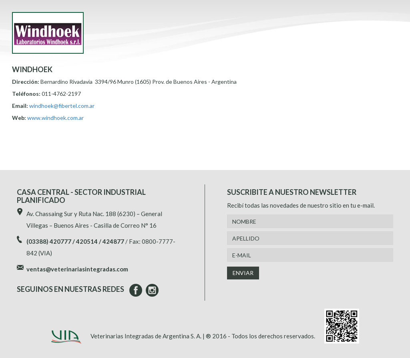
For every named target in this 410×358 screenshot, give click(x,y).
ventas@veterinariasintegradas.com (77, 269)
